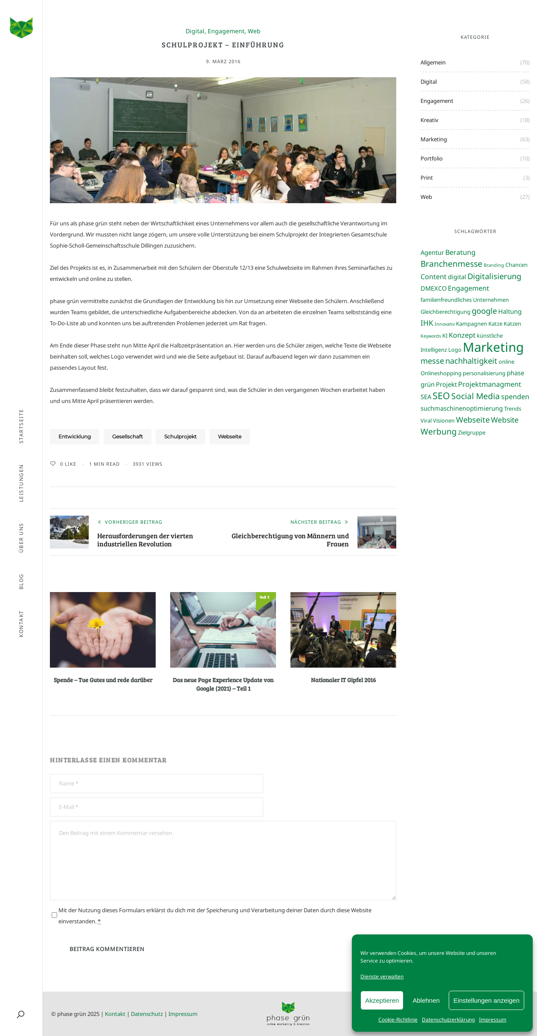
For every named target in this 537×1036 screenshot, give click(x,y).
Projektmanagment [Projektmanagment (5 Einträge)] (489, 384)
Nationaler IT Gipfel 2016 (343, 680)
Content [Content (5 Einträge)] (434, 276)
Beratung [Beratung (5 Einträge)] (460, 252)
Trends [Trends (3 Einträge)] (512, 408)
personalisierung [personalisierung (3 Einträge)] (484, 373)
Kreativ (429, 120)
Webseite (229, 436)
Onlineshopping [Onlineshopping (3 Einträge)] (441, 373)
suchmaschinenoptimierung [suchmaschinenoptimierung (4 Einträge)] (462, 408)
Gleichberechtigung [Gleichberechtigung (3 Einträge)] (445, 311)
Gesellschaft (127, 436)
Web (254, 31)
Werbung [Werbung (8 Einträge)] (439, 431)
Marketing (434, 139)
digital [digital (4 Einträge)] (457, 276)
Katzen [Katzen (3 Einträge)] (512, 323)
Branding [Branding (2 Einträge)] (494, 265)
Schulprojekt (180, 436)
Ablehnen (425, 1000)
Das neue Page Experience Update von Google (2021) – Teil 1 (223, 684)
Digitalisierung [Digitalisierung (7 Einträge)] (494, 276)
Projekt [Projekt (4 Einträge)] (446, 384)
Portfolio (432, 158)
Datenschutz (147, 1014)
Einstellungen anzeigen (486, 1000)
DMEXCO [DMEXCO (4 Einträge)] (434, 288)
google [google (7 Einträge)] (484, 310)
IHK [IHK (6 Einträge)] (427, 323)
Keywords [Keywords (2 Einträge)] (431, 336)
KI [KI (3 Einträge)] (444, 335)
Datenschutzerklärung (448, 1019)
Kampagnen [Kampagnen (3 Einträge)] (471, 323)
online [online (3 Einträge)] (506, 361)
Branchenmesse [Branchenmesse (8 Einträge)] (451, 263)
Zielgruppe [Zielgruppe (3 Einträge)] (471, 432)
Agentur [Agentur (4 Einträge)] (432, 252)
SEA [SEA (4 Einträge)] (426, 396)
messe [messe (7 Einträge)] (432, 360)
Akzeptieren (382, 1000)
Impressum (492, 1019)
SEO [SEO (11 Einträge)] (441, 395)
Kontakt (115, 1014)
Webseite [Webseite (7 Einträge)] (473, 419)
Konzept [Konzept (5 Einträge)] (462, 335)
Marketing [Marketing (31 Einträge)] (493, 347)
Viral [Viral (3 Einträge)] (426, 420)
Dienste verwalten (381, 976)
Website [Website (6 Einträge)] (505, 419)
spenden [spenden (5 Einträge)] (515, 396)
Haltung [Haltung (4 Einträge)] (510, 311)
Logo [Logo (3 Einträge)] (455, 349)
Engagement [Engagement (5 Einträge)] (468, 288)
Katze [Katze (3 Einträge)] (495, 323)
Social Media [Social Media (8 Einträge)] (475, 396)
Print (427, 177)
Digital (195, 31)
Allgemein (433, 62)
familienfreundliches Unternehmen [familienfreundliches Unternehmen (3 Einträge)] (465, 300)
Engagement (226, 31)
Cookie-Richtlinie (398, 1019)
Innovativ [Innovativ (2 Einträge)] (445, 324)
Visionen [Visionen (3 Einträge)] (444, 420)
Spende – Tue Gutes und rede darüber (103, 680)
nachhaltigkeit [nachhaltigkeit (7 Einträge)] (471, 360)
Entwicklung (74, 436)
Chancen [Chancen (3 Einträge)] (516, 264)
